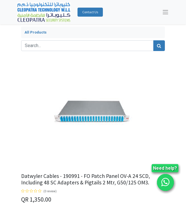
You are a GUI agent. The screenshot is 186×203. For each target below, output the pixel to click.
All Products (35, 32)
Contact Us (90, 12)
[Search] (159, 45)
